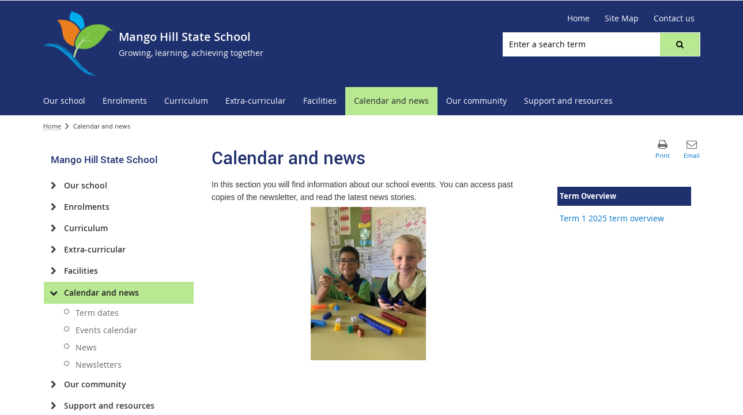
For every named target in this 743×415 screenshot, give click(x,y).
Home (578, 18)
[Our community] (54, 384)
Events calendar (106, 330)
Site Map (622, 18)
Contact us (674, 18)
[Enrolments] (54, 207)
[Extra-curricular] (54, 249)
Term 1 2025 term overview (612, 218)
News (86, 347)
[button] (679, 44)
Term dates (97, 312)
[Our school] (54, 185)
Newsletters (99, 364)
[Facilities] (54, 271)
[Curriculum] (54, 228)
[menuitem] (64, 101)
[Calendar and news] (54, 293)
